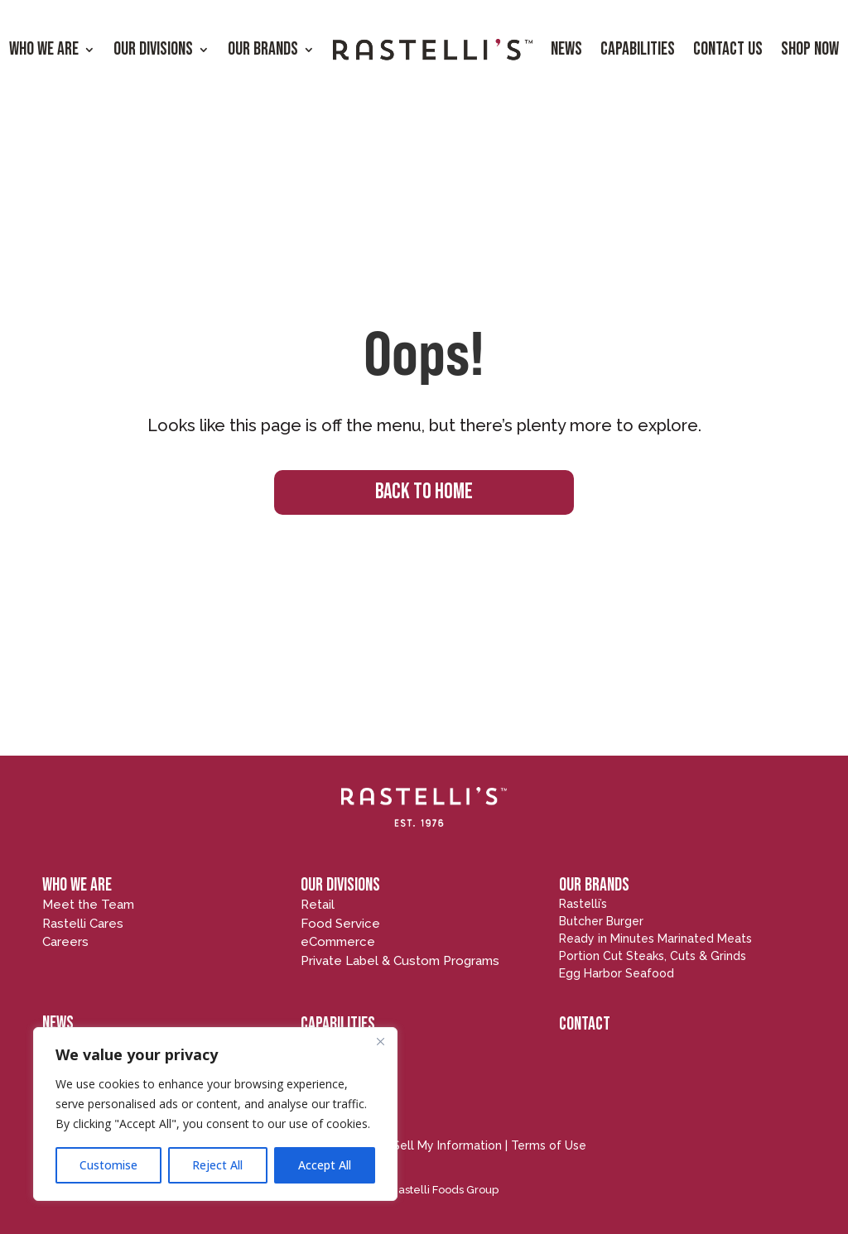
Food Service (340, 923)
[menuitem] (432, 50)
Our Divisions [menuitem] (153, 49)
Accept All (324, 1165)
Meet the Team (88, 904)
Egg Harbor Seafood (616, 973)
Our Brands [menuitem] (263, 49)
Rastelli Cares (82, 923)
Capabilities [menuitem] (637, 49)
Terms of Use (548, 1145)
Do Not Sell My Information (425, 1145)
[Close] (380, 1041)
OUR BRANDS (594, 885)
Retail (318, 904)
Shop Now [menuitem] (810, 49)
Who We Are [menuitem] (44, 49)
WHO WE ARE (77, 885)
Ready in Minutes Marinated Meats (655, 938)
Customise (108, 1165)
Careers (65, 941)
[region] (215, 1114)
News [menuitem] (566, 49)
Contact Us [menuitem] (728, 49)
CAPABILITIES (338, 1024)
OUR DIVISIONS (340, 885)
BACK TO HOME (424, 492)
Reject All (217, 1165)
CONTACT (584, 1024)
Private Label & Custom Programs (400, 960)
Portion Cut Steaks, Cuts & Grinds (652, 956)
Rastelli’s (583, 903)
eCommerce (338, 941)
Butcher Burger (601, 921)
